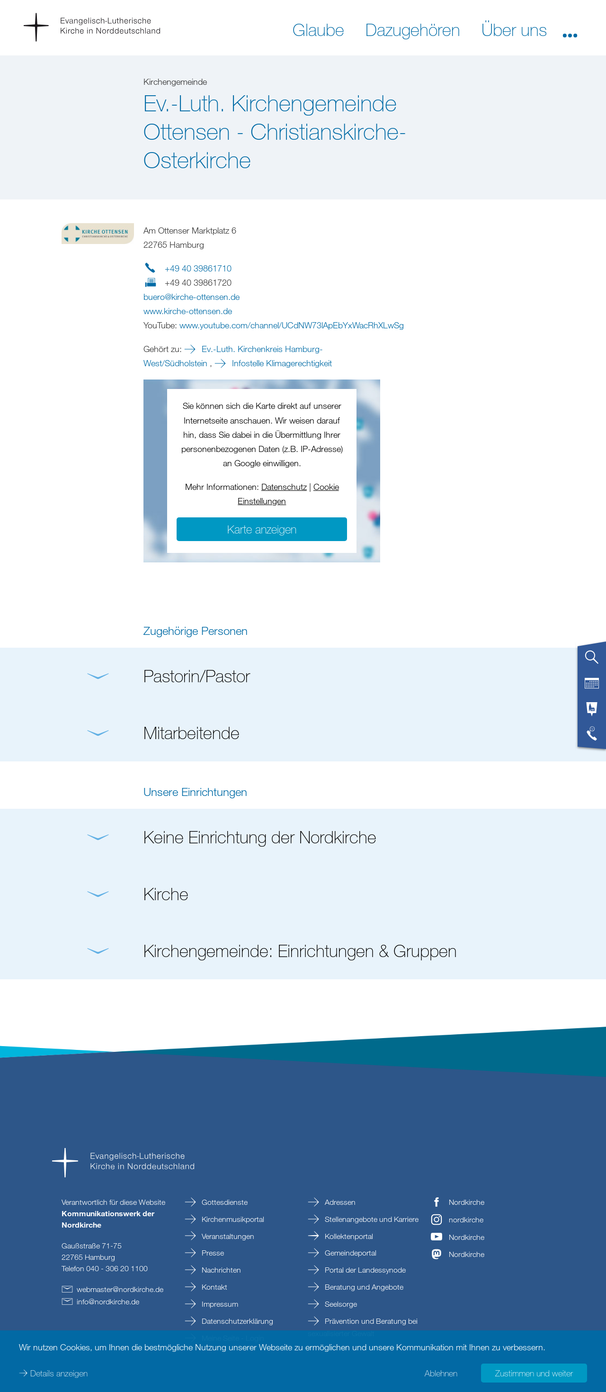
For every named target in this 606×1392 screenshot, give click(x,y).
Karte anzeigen (261, 529)
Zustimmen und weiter (534, 1373)
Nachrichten (220, 1269)
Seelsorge (340, 1304)
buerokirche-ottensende (191, 296)
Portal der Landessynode (364, 1269)
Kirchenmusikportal (232, 1219)
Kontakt (213, 1287)
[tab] (592, 661)
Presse (212, 1252)
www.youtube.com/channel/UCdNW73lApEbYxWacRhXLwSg (291, 325)
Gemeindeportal (349, 1252)
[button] (570, 29)
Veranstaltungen (227, 1236)
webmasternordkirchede (120, 1289)
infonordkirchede (108, 1301)
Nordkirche (466, 1202)
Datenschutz (284, 486)
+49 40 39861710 (198, 268)
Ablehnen (441, 1373)
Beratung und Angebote (363, 1287)
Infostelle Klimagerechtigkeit (281, 363)
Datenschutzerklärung (236, 1321)
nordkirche (466, 1219)
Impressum (219, 1304)
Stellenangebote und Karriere (371, 1219)
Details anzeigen (59, 1373)
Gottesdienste (224, 1202)
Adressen (339, 1202)
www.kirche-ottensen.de (187, 311)
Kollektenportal (348, 1236)
